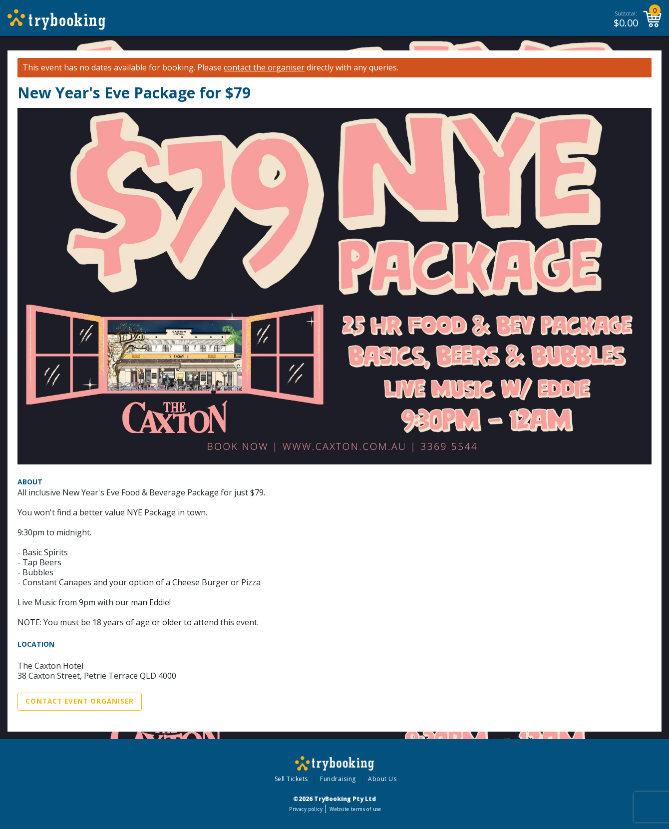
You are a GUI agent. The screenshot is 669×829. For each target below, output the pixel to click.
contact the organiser (264, 67)
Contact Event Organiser (79, 701)
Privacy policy (306, 809)
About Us (382, 779)
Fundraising (338, 779)
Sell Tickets (291, 779)
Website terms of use (355, 809)
